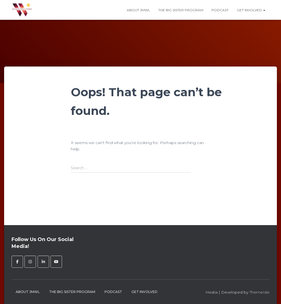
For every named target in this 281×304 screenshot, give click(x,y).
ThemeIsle (259, 292)
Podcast (220, 10)
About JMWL (138, 10)
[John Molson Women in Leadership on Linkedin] (43, 262)
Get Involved (251, 10)
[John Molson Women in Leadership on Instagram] (30, 262)
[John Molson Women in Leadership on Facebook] (17, 262)
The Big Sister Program (180, 10)
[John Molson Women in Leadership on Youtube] (56, 262)
